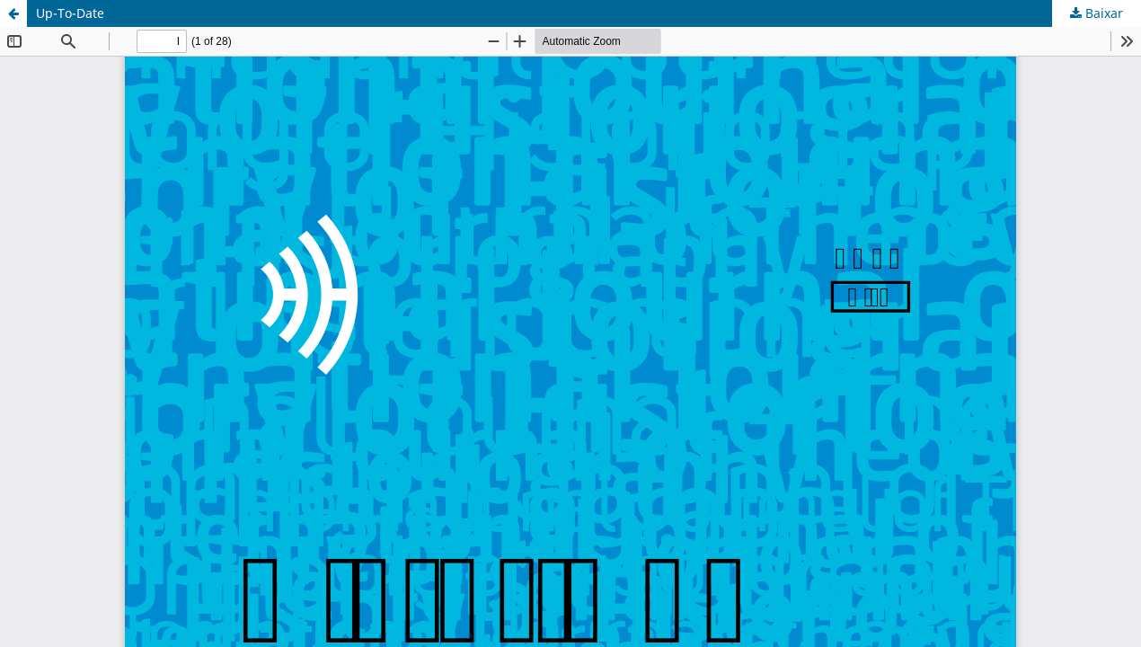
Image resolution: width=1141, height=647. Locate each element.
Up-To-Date (70, 13)
